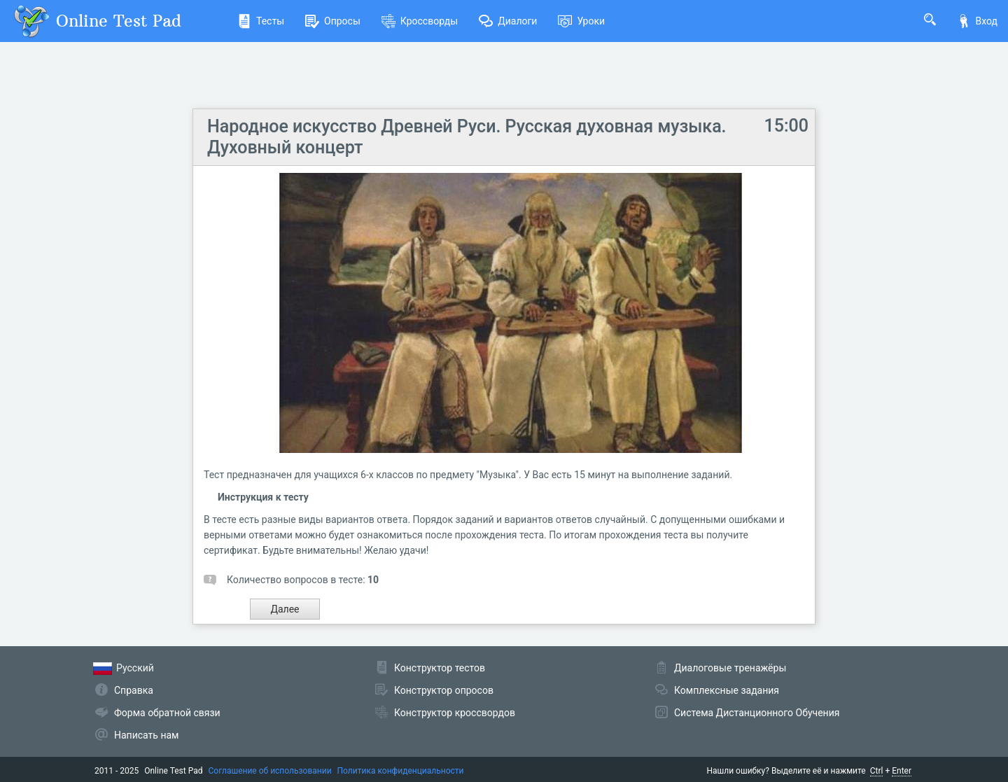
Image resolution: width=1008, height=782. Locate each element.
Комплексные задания (726, 690)
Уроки (581, 21)
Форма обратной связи (167, 712)
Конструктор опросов (443, 690)
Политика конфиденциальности (400, 771)
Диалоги (508, 21)
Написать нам (146, 735)
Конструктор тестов (439, 667)
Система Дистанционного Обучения (756, 712)
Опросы (332, 21)
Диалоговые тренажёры (730, 667)
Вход (977, 21)
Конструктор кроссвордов (454, 712)
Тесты (260, 21)
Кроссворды (420, 21)
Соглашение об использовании (270, 771)
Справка (133, 690)
